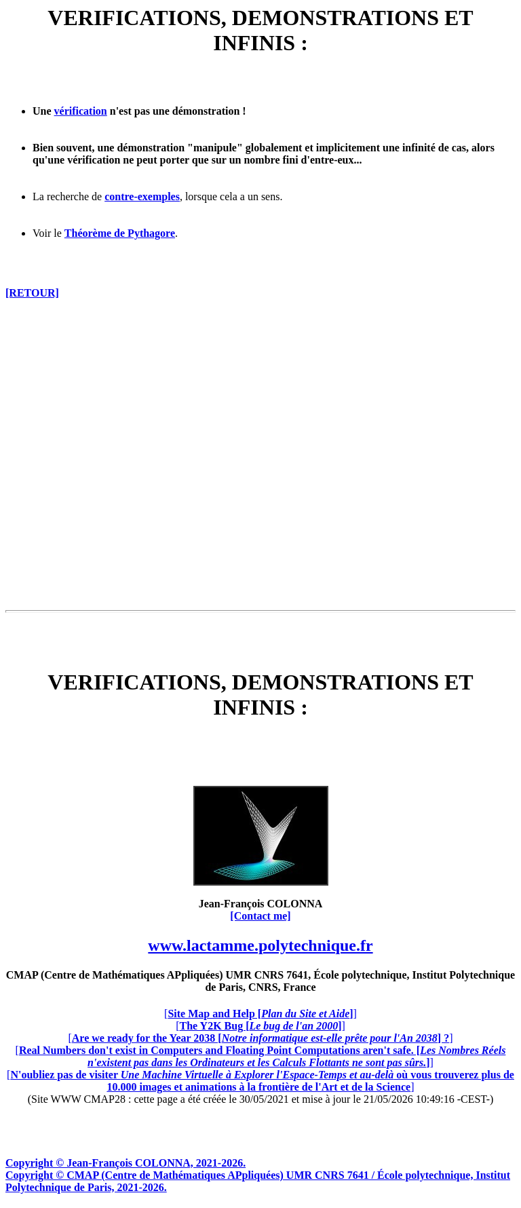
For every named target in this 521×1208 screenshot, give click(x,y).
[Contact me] (260, 916)
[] (260, 1013)
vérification (80, 111)
